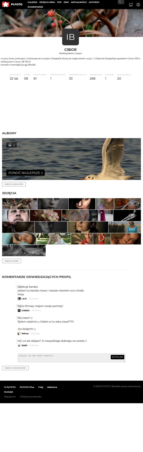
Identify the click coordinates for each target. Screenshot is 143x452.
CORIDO (25, 358)
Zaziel (24, 393)
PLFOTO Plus (27, 436)
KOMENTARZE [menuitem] (35, 7)
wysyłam (117, 404)
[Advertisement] (71, 106)
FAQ (40, 436)
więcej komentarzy (15, 417)
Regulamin (10, 445)
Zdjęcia (9, 193)
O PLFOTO (10, 436)
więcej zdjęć (11, 308)
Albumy (9, 133)
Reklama (52, 436)
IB (70, 37)
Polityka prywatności (30, 445)
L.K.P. (24, 346)
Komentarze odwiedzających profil (36, 324)
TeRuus (25, 381)
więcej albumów (13, 184)
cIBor (70, 49)
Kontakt (8, 440)
